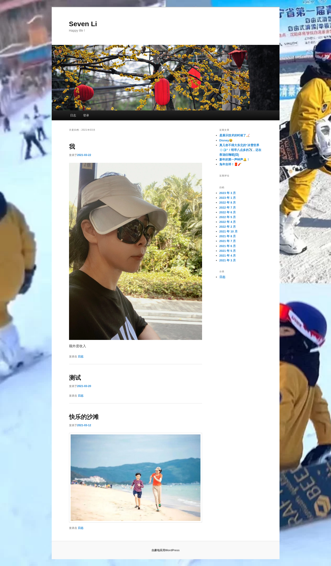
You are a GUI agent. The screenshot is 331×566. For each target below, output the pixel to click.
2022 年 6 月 (227, 212)
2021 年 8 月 (227, 236)
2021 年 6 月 (227, 246)
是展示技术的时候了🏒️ (234, 135)
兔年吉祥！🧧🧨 (230, 164)
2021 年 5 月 (227, 250)
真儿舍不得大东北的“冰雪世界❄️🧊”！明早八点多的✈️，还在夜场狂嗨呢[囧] (240, 149)
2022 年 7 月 (227, 207)
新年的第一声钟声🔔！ (234, 159)
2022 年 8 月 (227, 202)
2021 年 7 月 (227, 241)
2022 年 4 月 (227, 222)
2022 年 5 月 (227, 217)
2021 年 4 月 (227, 255)
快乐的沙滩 (84, 416)
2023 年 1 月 (227, 197)
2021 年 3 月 (227, 260)
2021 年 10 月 (228, 231)
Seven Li (83, 24)
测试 (75, 377)
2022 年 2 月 (227, 226)
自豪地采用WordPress (165, 550)
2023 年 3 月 (227, 193)
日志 (73, 115)
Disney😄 (226, 140)
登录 (86, 115)
